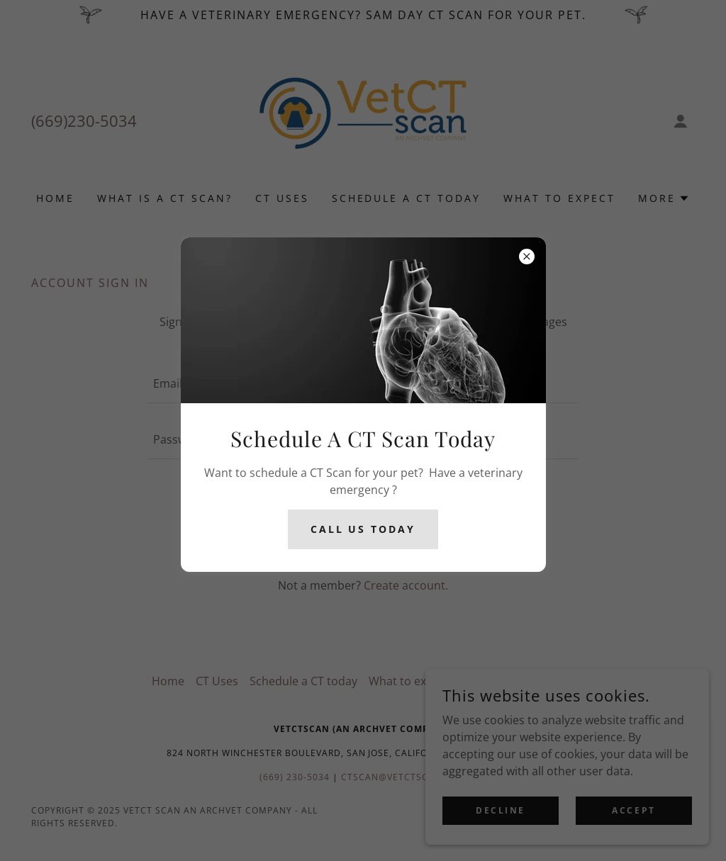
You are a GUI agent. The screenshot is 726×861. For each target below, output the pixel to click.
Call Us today (363, 529)
